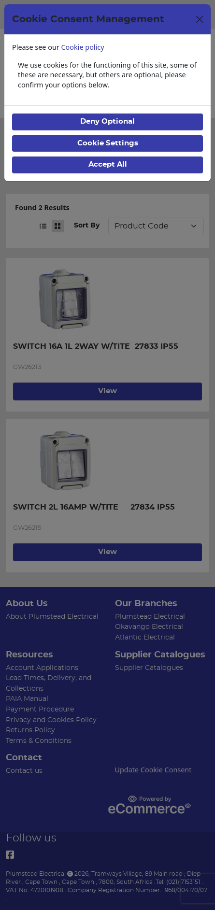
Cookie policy (82, 47)
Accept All (107, 164)
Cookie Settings (107, 143)
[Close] (199, 19)
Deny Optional (107, 121)
